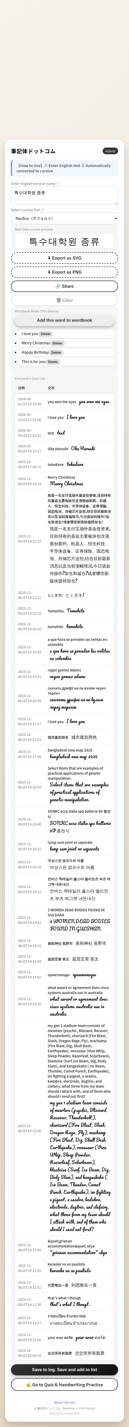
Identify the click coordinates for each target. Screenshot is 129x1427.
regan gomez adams (64, 670)
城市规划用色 (58, 737)
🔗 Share (64, 286)
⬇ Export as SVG (64, 258)
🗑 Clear (64, 300)
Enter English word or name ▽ (35, 183)
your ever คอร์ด (60, 1337)
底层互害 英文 (58, 959)
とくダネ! (55, 595)
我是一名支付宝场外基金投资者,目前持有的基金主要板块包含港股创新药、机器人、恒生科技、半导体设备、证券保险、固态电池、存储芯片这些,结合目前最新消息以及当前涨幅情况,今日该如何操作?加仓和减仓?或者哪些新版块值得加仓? (79, 508)
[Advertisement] (64, 69)
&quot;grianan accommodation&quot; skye (71, 1243)
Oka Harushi (58, 448)
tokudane (56, 464)
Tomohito (56, 611)
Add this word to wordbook (64, 320)
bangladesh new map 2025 (70, 750)
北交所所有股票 (60, 1353)
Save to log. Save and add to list (64, 1369)
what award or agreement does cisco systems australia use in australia (78, 990)
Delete (45, 334)
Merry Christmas (61, 477)
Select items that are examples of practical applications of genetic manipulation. (75, 773)
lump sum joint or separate (70, 842)
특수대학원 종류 (64, 195)
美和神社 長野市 (60, 943)
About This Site (64, 1402)
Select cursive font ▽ (28, 209)
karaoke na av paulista (66, 1264)
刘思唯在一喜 (58, 1285)
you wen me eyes (62, 401)
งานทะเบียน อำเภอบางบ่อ (67, 1315)
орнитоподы (59, 974)
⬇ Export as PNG (64, 272)
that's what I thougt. (65, 1297)
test (51, 433)
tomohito (55, 626)
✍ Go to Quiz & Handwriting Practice (64, 1384)
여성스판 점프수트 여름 (66, 860)
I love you (56, 417)
